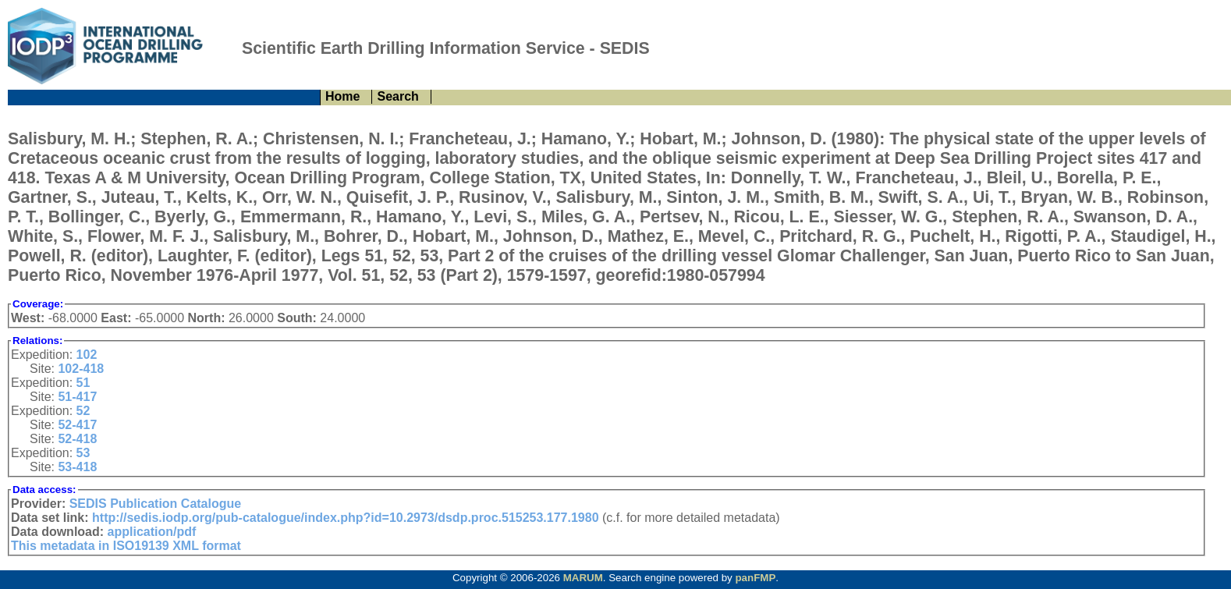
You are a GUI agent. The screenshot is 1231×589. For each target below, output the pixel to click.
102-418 (81, 368)
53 (83, 452)
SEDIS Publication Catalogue (155, 503)
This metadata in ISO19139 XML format (126, 545)
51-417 (77, 396)
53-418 (77, 467)
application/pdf (152, 531)
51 (83, 382)
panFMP (755, 578)
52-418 (77, 438)
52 (83, 410)
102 (87, 354)
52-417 (77, 424)
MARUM (583, 578)
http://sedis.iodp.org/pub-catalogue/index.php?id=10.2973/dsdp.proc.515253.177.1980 (345, 517)
